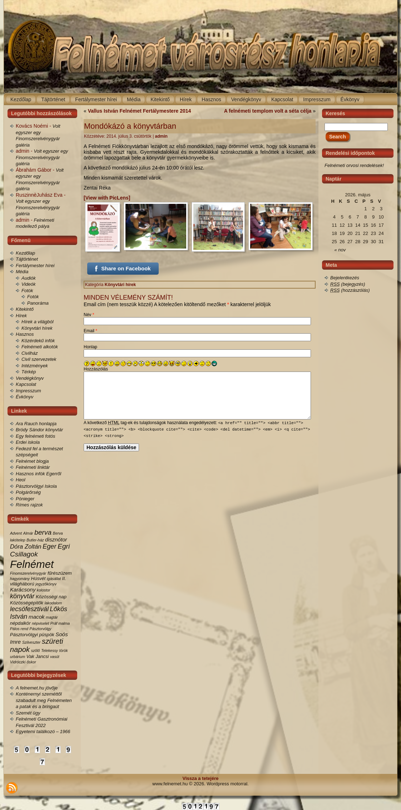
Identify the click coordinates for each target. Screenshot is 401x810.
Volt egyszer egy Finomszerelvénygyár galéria (42, 157)
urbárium (17, 656)
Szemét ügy (28, 713)
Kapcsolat (26, 384)
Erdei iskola (28, 442)
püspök (46, 634)
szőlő (35, 650)
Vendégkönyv (30, 378)
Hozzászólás (96, 369)
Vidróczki (17, 662)
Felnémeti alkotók (39, 346)
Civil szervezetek (38, 359)
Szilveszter (31, 642)
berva (42, 532)
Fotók (27, 290)
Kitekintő (25, 309)
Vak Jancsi (37, 656)
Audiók (28, 278)
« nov (340, 249)
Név (89, 314)
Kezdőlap (25, 253)
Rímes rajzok (29, 504)
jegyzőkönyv (45, 584)
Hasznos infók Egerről (38, 473)
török (63, 650)
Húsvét (38, 578)
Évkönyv (24, 396)
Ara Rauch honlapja (36, 423)
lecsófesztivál (29, 609)
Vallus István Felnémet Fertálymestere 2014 (139, 111)
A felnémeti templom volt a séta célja (268, 111)
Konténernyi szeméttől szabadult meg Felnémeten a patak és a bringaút (44, 700)
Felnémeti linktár (33, 467)
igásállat (54, 578)
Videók (28, 284)
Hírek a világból (37, 321)
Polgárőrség (28, 492)
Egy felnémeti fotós (35, 436)
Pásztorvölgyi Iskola (36, 486)
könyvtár (22, 596)
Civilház (29, 353)
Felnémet (32, 564)
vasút (54, 656)
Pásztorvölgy (40, 629)
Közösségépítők (26, 602)
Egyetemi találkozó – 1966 (43, 731)
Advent (16, 533)
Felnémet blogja (32, 461)
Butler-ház (35, 540)
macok (37, 617)
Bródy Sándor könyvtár (39, 429)
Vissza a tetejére (201, 778)
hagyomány (20, 578)
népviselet (40, 623)
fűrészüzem (60, 573)
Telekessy (49, 650)
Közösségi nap (51, 596)
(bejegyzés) (347, 284)
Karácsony (22, 589)
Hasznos (25, 334)
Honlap (90, 346)
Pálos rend (19, 629)
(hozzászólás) (350, 290)
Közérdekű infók (38, 340)
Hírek (21, 315)
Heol (20, 479)
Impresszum (28, 390)
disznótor (56, 539)
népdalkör (20, 623)
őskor (31, 662)
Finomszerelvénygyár (28, 573)
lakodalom (53, 603)
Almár (28, 533)
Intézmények (34, 365)
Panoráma (38, 303)
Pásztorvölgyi (24, 634)
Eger (49, 546)
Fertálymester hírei (35, 265)
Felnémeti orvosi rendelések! (354, 165)
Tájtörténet (27, 259)
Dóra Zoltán (25, 546)
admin (161, 136)
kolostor (43, 590)
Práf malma (60, 623)
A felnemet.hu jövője (37, 688)
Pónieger (25, 498)
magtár (52, 617)
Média (22, 271)
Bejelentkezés (344, 277)
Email (90, 330)
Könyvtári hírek (37, 328)
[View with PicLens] (107, 198)
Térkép (28, 371)
